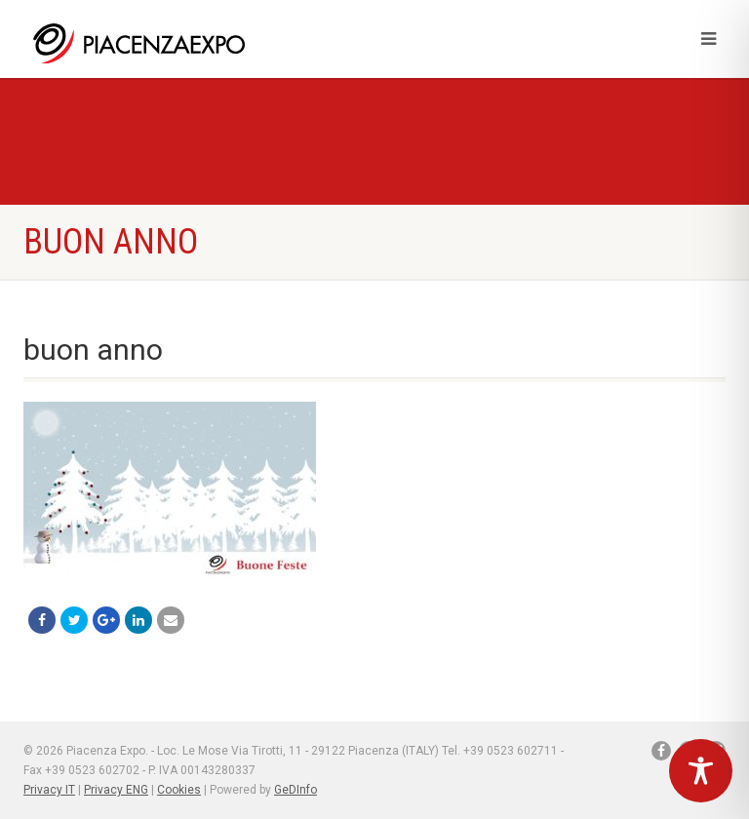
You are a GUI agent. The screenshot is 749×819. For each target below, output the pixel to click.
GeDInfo (295, 790)
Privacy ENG (116, 790)
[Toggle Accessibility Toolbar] (700, 770)
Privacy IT (49, 790)
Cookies (179, 790)
